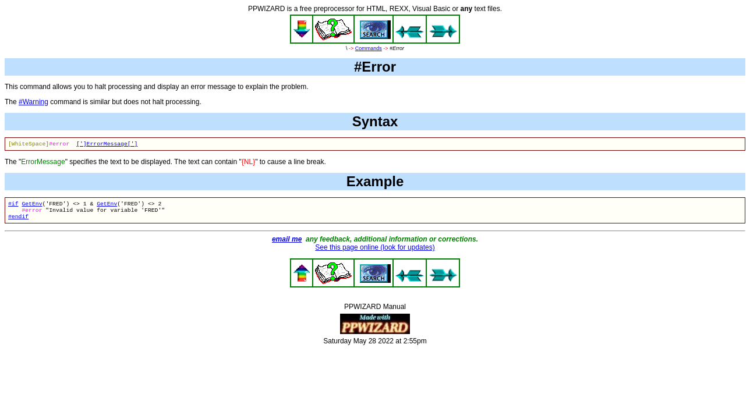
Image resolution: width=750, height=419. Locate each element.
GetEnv (32, 206)
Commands (368, 48)
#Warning (33, 102)
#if (13, 206)
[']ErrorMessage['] (106, 144)
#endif (18, 221)
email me (287, 244)
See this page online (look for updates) (374, 252)
